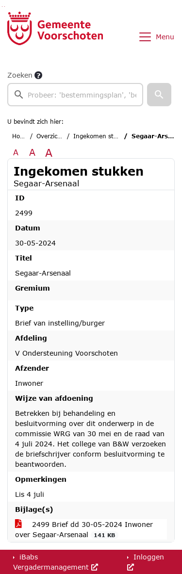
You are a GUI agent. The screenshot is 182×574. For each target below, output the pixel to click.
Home (20, 136)
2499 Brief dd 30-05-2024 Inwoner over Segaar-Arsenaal (84, 529)
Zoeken (20, 75)
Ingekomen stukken (102, 136)
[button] (159, 94)
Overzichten (53, 136)
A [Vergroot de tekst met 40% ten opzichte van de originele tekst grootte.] (48, 152)
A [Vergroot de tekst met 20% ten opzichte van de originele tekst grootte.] (32, 152)
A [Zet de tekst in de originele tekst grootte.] (15, 152)
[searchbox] (75, 94)
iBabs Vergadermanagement (55, 562)
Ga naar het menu (4, 6)
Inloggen (145, 562)
